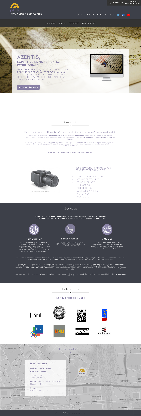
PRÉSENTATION (50, 23)
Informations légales (61, 413)
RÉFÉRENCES (74, 23)
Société (81, 15)
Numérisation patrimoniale (26, 13)
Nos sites (115, 2)
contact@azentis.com (132, 3)
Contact (101, 15)
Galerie (91, 15)
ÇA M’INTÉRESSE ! (28, 87)
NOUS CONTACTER (89, 23)
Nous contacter (72, 413)
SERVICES (63, 23)
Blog (112, 15)
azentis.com (81, 413)
